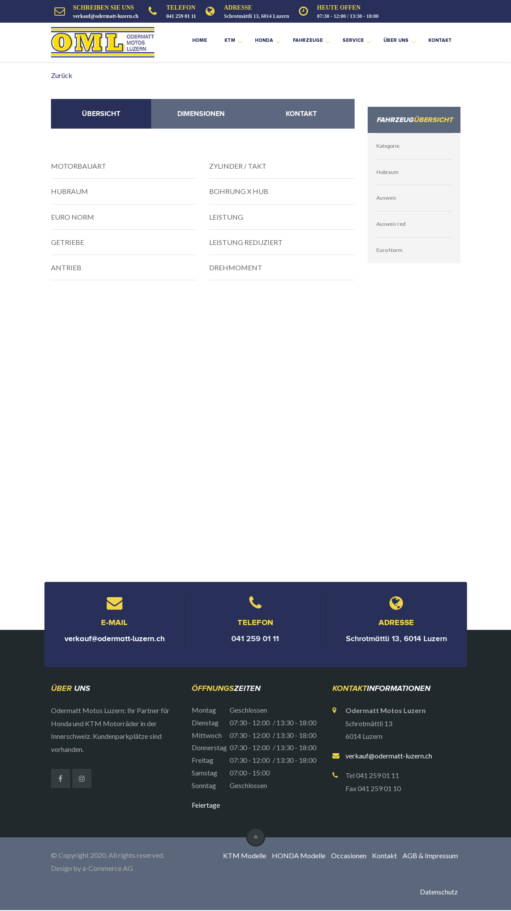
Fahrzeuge (308, 40)
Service (353, 40)
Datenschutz (439, 892)
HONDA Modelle (298, 855)
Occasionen (348, 855)
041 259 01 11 (181, 16)
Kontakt (440, 40)
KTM (229, 40)
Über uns (396, 40)
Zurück (61, 75)
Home (199, 40)
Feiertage (206, 805)
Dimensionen (201, 114)
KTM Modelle (244, 855)
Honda (264, 40)
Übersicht (101, 114)
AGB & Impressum (430, 855)
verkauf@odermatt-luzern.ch (106, 16)
